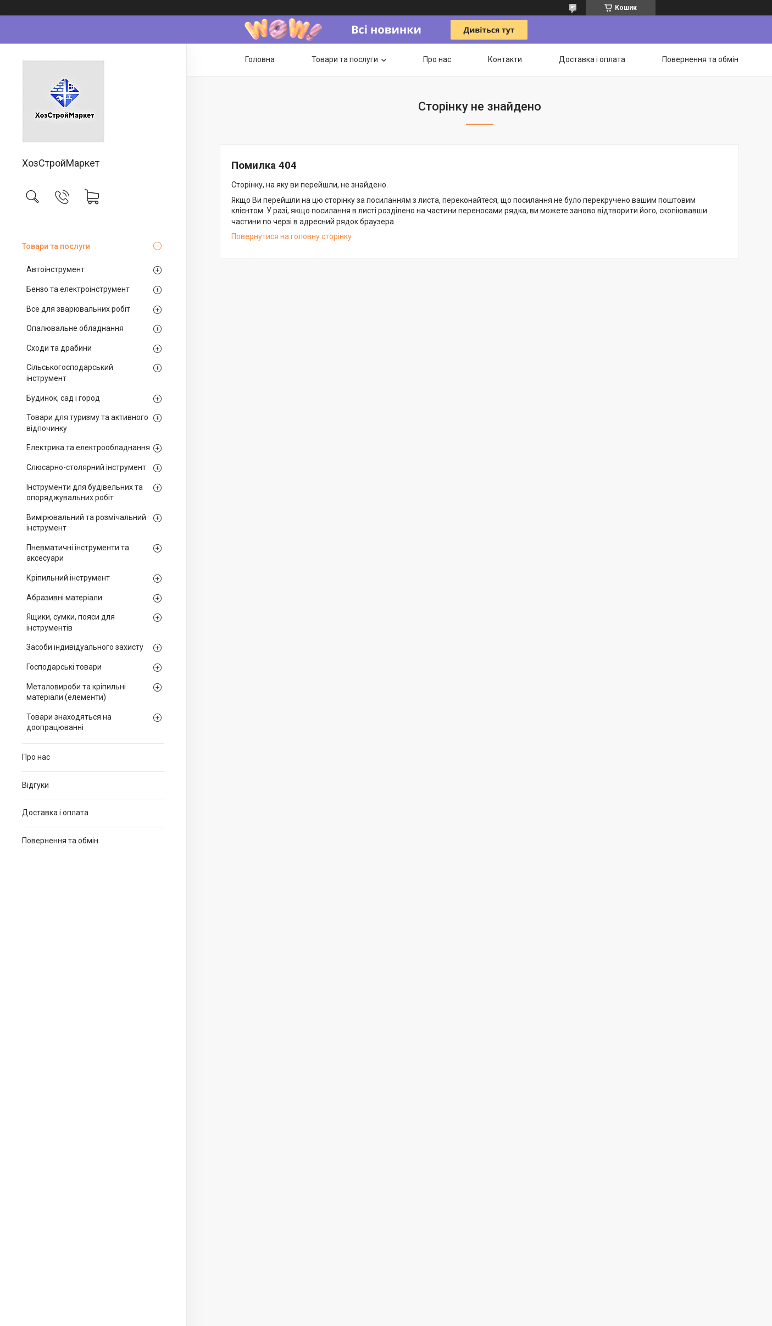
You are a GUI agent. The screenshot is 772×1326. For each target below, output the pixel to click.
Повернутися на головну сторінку (291, 236)
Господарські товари (64, 666)
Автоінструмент (55, 269)
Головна (260, 59)
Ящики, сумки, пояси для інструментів (70, 622)
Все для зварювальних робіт (78, 309)
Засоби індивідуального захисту (84, 647)
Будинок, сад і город (63, 398)
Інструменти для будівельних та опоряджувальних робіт (84, 492)
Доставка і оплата (55, 812)
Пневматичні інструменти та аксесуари (77, 553)
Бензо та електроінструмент (78, 289)
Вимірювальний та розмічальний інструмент (86, 523)
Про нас (36, 757)
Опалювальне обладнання (75, 328)
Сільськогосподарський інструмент (69, 373)
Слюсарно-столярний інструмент (86, 467)
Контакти (505, 59)
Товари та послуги (56, 246)
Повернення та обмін (60, 840)
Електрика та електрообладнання (88, 447)
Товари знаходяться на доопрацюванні (69, 722)
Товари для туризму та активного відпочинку (87, 423)
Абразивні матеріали (64, 597)
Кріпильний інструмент (68, 577)
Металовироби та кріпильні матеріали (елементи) (76, 692)
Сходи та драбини (59, 348)
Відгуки (35, 785)
